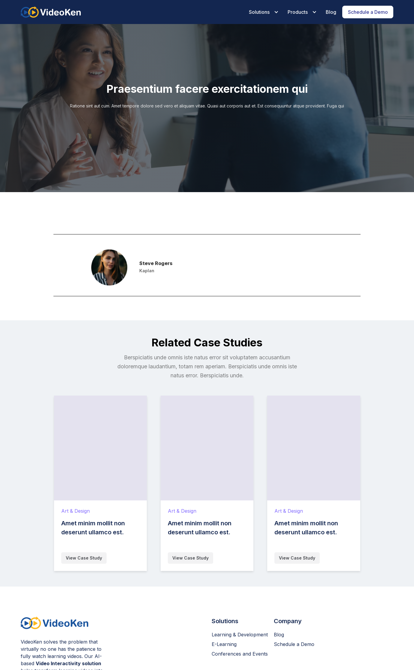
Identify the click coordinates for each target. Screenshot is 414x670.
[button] (262, 12)
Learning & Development (240, 635)
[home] (51, 11)
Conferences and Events (240, 654)
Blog (279, 635)
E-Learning (224, 644)
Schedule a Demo (294, 644)
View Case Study (84, 557)
